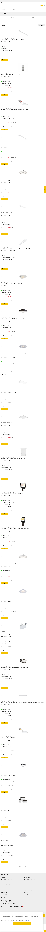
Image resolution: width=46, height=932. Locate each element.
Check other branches (6, 50)
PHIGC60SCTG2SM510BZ (6, 771)
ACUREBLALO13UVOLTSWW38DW (7, 562)
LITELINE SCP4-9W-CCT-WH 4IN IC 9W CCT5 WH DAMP (11, 283)
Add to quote (4, 374)
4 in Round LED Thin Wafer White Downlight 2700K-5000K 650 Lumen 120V (16, 109)
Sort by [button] (34, 17)
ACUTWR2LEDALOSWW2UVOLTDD (8, 666)
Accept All (21, 923)
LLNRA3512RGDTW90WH (6, 352)
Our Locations (4, 892)
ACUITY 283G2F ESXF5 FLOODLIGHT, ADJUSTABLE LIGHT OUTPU (13, 493)
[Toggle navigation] (2, 5)
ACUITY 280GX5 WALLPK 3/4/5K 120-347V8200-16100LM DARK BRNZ (14, 667)
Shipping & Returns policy (7, 882)
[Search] (23, 9)
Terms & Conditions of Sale (7, 879)
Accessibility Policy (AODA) (7, 884)
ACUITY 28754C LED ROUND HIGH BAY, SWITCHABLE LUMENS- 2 (13, 179)
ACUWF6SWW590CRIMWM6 (6, 736)
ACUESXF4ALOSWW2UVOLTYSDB (7, 527)
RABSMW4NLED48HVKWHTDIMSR (7, 701)
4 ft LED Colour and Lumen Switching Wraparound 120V (12, 213)
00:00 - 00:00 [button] (42, 2)
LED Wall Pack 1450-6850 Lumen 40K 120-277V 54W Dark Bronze (14, 807)
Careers (26, 894)
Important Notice (28, 882)
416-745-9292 (4, 0)
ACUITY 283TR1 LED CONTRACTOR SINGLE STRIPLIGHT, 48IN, (12, 144)
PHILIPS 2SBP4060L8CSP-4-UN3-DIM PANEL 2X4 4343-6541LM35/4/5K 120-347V (17, 389)
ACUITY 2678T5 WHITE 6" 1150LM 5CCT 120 (9, 737)
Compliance (3, 877)
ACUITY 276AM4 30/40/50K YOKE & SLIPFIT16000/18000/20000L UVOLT (15, 528)
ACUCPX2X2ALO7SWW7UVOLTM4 (7, 422)
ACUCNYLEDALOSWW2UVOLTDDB (7, 317)
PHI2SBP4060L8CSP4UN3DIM (7, 387)
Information (23, 874)
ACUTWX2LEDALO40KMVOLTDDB (7, 805)
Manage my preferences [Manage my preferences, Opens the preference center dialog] (21, 927)
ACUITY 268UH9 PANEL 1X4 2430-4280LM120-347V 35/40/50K (13, 458)
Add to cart (4, 59)
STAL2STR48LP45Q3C (5, 247)
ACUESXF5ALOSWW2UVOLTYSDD (7, 492)
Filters (11, 17)
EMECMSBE (3, 631)
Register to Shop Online (29, 890)
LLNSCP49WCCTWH (5, 282)
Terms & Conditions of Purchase (31, 879)
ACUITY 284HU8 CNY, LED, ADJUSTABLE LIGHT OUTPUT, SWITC (13, 318)
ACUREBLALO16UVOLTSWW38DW (7, 177)
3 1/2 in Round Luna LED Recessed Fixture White (10, 841)
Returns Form (27, 892)
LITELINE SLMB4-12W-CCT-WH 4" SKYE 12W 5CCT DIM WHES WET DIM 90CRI (15, 598)
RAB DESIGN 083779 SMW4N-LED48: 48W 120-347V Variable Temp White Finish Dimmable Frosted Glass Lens (23, 702)
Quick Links (23, 887)
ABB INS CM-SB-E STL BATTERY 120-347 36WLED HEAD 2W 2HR (13, 632)
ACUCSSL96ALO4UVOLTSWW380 (7, 38)
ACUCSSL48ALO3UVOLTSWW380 (8, 143)
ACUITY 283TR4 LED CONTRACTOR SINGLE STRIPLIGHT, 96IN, (12, 39)
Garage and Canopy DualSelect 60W (8, 772)
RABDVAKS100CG (4, 73)
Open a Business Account (7, 890)
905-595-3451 (11, 903)
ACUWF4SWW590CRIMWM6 (6, 108)
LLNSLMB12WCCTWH (5, 596)
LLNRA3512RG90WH (5, 840)
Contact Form (4, 894)
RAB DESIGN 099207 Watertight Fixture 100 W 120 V (11, 74)
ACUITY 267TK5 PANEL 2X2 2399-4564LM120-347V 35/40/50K (13, 423)
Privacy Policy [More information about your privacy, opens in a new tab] (26, 920)
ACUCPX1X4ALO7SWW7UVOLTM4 (7, 457)
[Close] (41, 914)
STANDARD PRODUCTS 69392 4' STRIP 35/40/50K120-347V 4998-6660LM (15, 248)
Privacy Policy (27, 877)
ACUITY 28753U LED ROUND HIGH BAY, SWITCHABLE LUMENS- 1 (13, 563)
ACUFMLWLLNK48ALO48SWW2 (7, 212)
